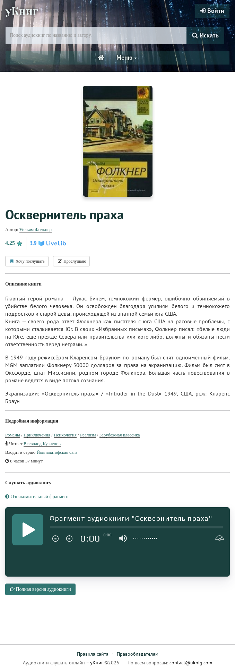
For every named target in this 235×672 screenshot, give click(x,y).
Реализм (88, 434)
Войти (212, 11)
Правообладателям (137, 654)
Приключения (37, 434)
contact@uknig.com (190, 663)
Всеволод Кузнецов (42, 443)
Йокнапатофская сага (57, 452)
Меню (126, 57)
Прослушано (71, 261)
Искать (205, 35)
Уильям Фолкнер (35, 229)
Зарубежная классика (119, 434)
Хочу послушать (27, 261)
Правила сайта (92, 654)
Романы (12, 434)
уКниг (22, 11)
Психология (65, 434)
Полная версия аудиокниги (40, 589)
